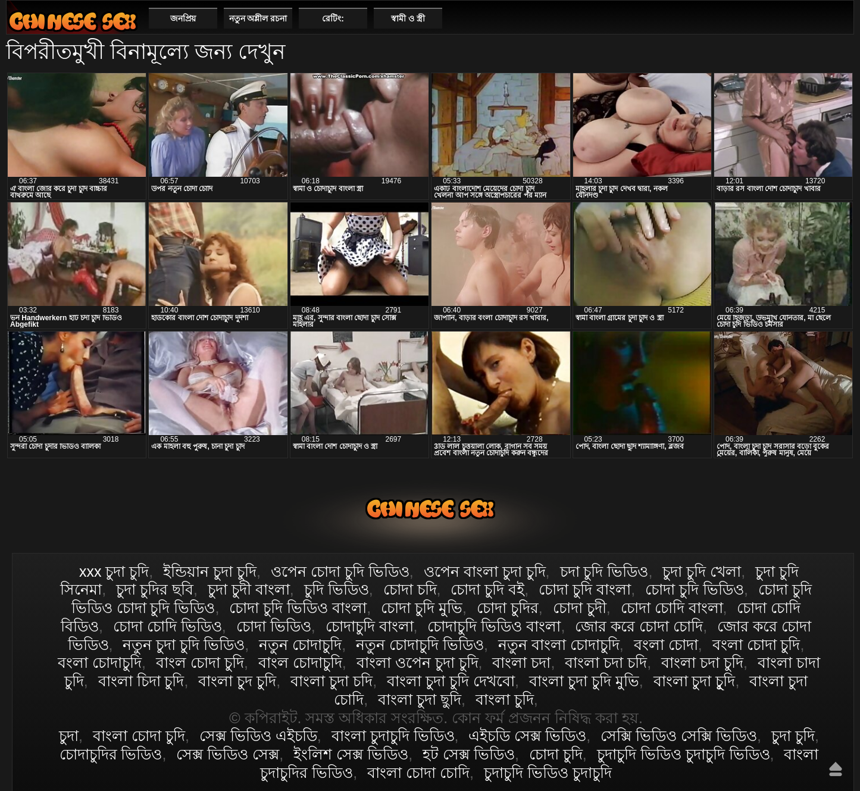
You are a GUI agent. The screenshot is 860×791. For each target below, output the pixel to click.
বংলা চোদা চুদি (756, 644)
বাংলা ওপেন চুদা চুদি (417, 662)
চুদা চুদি (793, 735)
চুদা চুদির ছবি (154, 589)
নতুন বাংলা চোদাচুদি (559, 644)
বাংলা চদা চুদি (702, 662)
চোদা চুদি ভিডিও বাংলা (298, 607)
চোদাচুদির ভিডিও (111, 754)
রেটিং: (333, 18)
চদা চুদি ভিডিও (604, 571)
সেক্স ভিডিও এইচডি (258, 735)
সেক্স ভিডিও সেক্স (227, 754)
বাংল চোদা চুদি (200, 662)
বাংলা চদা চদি (606, 662)
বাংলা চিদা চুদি (141, 681)
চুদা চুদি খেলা (701, 571)
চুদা (69, 735)
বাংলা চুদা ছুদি (419, 699)
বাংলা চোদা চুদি (72, 21)
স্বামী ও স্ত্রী (408, 18)
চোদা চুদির (508, 607)
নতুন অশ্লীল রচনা (258, 18)
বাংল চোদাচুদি (300, 662)
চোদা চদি (410, 589)
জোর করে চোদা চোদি (639, 626)
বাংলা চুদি (505, 699)
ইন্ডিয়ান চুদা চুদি (210, 571)
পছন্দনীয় (840, 18)
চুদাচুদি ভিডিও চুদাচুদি (548, 772)
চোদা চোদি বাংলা (672, 607)
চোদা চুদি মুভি (421, 607)
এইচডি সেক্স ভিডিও (527, 735)
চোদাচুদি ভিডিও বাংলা (494, 626)
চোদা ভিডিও (273, 626)
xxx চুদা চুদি (114, 571)
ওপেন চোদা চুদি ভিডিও (340, 571)
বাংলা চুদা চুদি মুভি (584, 681)
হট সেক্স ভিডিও (469, 754)
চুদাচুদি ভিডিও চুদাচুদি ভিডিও (683, 754)
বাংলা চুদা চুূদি (694, 681)
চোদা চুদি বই (487, 589)
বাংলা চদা (521, 662)
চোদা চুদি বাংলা (585, 589)
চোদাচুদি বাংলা (370, 626)
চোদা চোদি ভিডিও (167, 626)
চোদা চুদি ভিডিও (694, 589)
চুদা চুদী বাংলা (249, 589)
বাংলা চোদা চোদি (418, 772)
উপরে (835, 769)
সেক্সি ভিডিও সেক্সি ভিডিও (679, 735)
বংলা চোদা (666, 644)
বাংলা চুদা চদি (331, 681)
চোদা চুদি (556, 754)
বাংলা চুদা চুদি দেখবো (451, 681)
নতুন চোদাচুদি (300, 644)
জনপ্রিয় (183, 18)
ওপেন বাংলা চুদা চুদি (485, 571)
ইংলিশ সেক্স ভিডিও (350, 754)
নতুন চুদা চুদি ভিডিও (184, 644)
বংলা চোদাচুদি (100, 662)
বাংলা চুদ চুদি (237, 681)
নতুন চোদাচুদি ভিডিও (420, 644)
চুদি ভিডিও (336, 589)
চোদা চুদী (579, 607)
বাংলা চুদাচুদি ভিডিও (393, 735)
